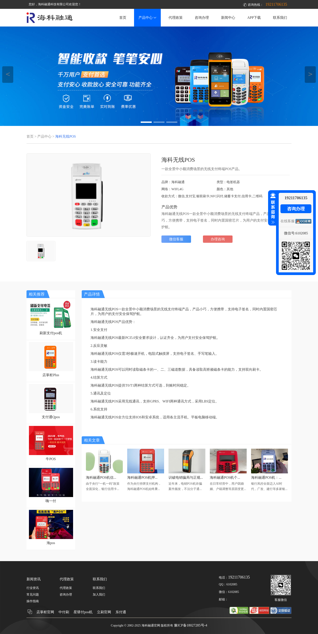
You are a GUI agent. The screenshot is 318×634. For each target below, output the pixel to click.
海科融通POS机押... (142, 477)
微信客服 (176, 239)
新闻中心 (228, 17)
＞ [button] (310, 74)
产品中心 (147, 17)
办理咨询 (218, 239)
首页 (122, 17)
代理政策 (175, 17)
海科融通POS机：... (266, 477)
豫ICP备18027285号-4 (190, 625)
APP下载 (254, 17)
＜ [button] (8, 74)
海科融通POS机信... (101, 477)
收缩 (272, 208)
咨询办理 (202, 17)
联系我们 (280, 17)
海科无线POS (65, 136)
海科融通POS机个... (225, 477)
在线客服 (287, 221)
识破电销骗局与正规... (185, 477)
